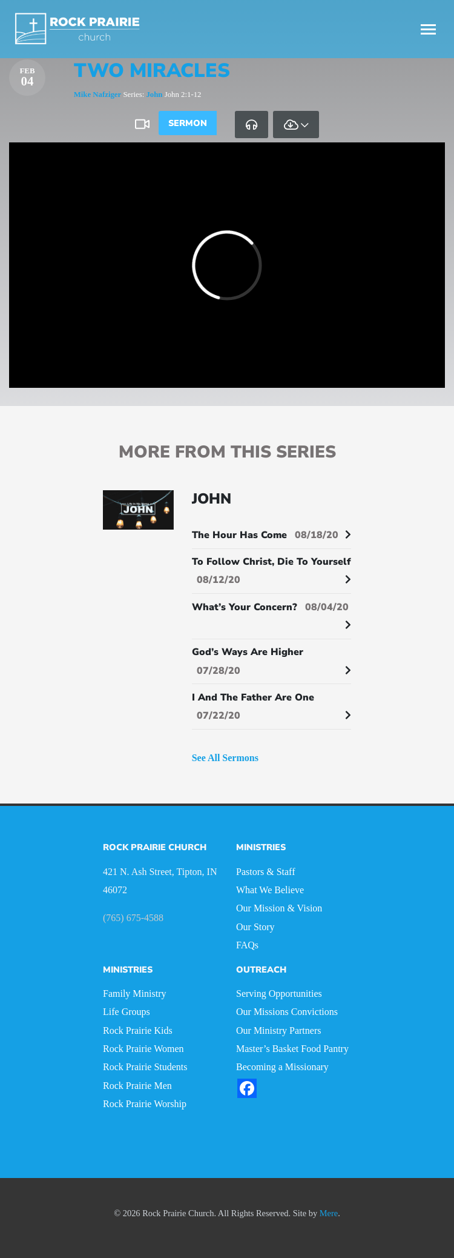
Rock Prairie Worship (144, 1104)
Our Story (255, 927)
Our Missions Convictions (287, 1012)
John (154, 94)
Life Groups (126, 1012)
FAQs (247, 945)
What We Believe (270, 890)
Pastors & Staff (265, 872)
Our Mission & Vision (279, 908)
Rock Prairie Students (145, 1067)
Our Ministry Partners (278, 1030)
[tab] (251, 124)
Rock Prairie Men (137, 1085)
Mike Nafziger (98, 94)
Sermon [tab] (187, 123)
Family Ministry (134, 993)
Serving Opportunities (279, 993)
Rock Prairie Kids (138, 1030)
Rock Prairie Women (143, 1048)
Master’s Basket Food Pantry (292, 1048)
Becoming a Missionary (282, 1067)
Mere (329, 1213)
